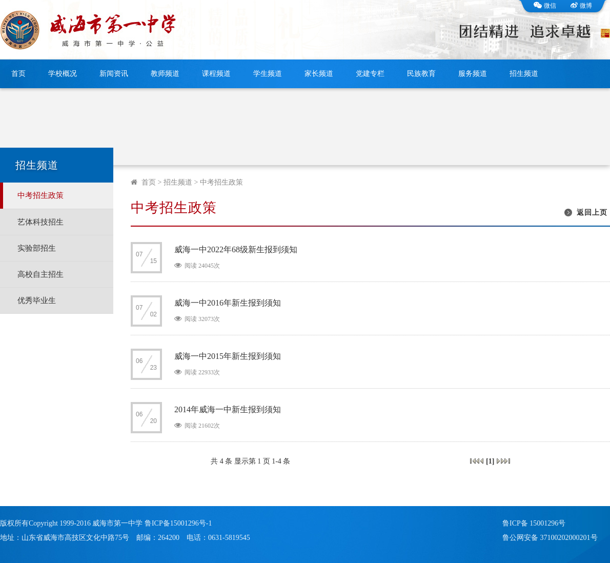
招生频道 (524, 73)
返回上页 (592, 212)
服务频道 (472, 73)
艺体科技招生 (40, 222)
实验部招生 (36, 248)
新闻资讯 (113, 73)
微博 (581, 5)
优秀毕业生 (36, 300)
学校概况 (62, 73)
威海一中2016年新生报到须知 (227, 302)
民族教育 (421, 73)
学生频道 (267, 73)
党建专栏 (370, 73)
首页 (18, 73)
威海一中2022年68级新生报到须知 (235, 249)
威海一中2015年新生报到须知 (227, 356)
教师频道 (165, 73)
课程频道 (216, 73)
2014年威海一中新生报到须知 (227, 409)
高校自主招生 (40, 274)
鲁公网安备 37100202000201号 (550, 537)
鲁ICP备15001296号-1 (178, 523)
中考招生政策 (40, 195)
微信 (545, 5)
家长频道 (318, 73)
